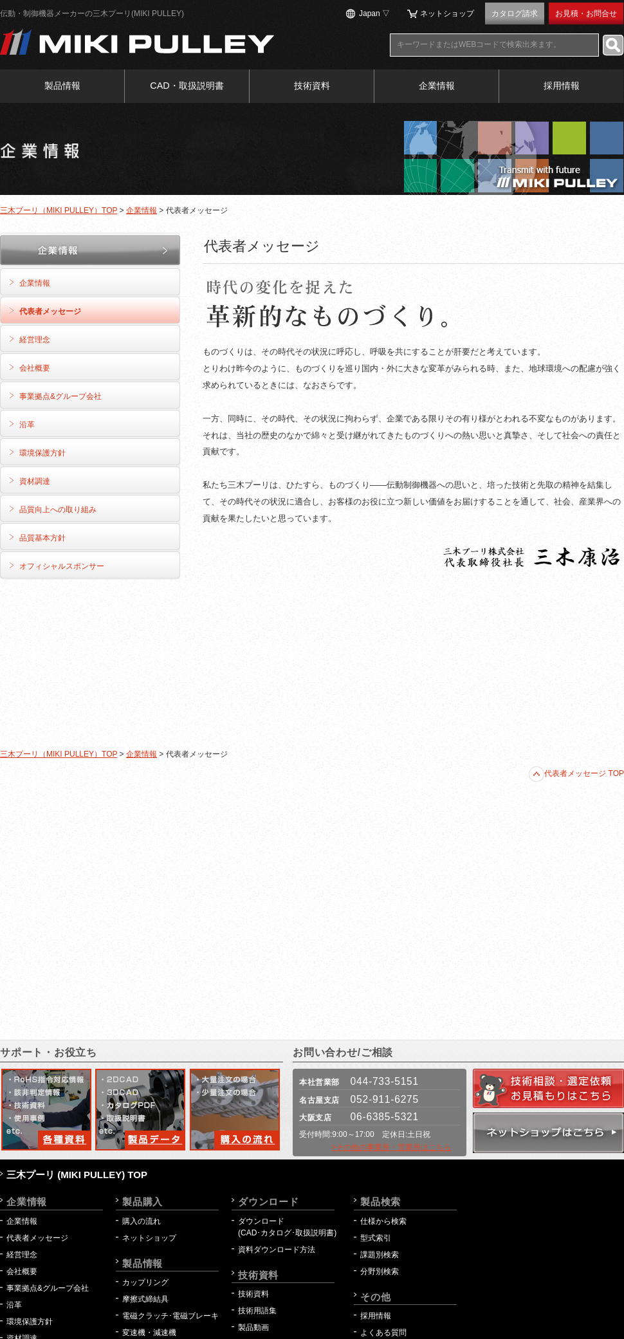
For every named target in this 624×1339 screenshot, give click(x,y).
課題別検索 (379, 1254)
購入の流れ (141, 1221)
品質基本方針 (42, 537)
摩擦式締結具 (145, 1299)
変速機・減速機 (149, 1332)
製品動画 (253, 1327)
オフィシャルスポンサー (61, 566)
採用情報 (562, 85)
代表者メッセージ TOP (576, 773)
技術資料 (312, 85)
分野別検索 (379, 1271)
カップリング (145, 1282)
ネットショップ (447, 13)
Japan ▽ (374, 13)
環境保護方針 (42, 452)
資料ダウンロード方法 (276, 1249)
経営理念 (34, 339)
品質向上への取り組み (57, 509)
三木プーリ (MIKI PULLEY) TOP (76, 1174)
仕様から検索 (383, 1221)
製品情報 (62, 85)
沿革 (27, 424)
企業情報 (437, 85)
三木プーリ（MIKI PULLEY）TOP (58, 210)
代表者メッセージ (50, 311)
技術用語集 (257, 1310)
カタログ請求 (514, 13)
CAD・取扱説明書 (186, 85)
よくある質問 (383, 1332)
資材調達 (34, 481)
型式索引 (375, 1237)
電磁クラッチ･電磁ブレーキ (170, 1315)
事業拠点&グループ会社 (60, 396)
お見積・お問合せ (586, 13)
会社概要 (34, 368)
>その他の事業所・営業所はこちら (391, 1147)
